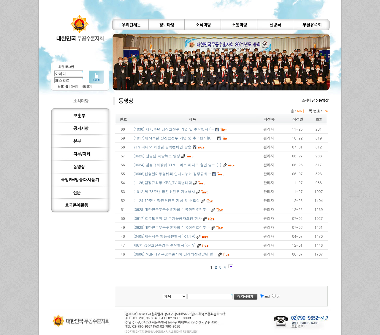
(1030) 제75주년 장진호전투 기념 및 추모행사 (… (174, 129)
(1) (219, 164)
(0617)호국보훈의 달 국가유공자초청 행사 (168, 218)
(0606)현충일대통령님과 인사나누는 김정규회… (172, 173)
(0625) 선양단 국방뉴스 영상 (157, 155)
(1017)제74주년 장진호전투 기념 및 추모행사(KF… (175, 137)
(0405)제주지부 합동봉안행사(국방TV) (164, 236)
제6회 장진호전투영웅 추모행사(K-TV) (165, 245)
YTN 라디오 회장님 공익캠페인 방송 (162, 146)
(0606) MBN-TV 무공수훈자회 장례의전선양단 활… (175, 253)
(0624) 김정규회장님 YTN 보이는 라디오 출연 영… (175, 164)
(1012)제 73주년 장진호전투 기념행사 (164, 191)
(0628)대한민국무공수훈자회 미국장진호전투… (172, 209)
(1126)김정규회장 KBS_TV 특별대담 (163, 182)
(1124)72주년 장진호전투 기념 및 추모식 (167, 200)
